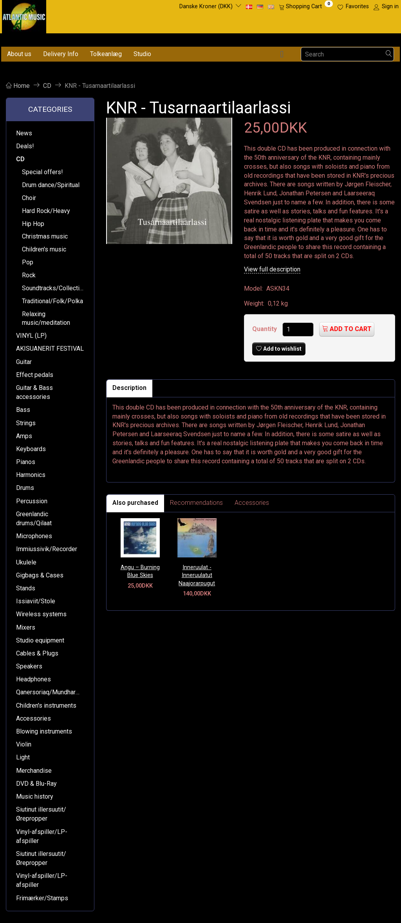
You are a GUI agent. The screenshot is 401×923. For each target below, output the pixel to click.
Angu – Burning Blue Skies (140, 571)
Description (129, 387)
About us (19, 54)
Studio (142, 54)
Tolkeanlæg (106, 54)
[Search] (389, 54)
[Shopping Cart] (305, 6)
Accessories (252, 502)
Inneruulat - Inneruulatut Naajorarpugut (197, 575)
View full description (272, 269)
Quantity (265, 329)
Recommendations (196, 502)
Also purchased (135, 502)
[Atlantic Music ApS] (24, 15)
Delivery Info (60, 54)
